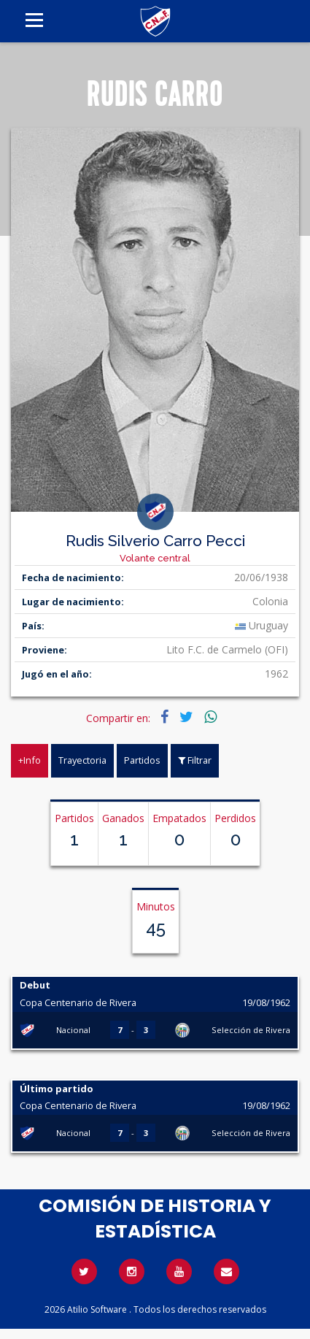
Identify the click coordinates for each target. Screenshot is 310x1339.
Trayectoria (82, 760)
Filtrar (195, 760)
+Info (29, 760)
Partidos (142, 760)
